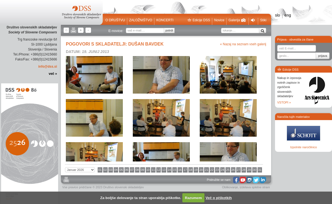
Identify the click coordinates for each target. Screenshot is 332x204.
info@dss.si (47, 66)
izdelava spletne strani (255, 187)
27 (238, 169)
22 (212, 169)
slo (277, 15)
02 (105, 169)
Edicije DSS (198, 20)
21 (206, 169)
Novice (219, 20)
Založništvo (140, 20)
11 (153, 169)
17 (185, 169)
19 (196, 169)
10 (148, 169)
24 (222, 169)
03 (110, 169)
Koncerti (164, 20)
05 (121, 169)
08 (137, 169)
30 (254, 169)
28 (243, 169)
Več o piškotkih (219, 198)
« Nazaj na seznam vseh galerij (243, 44)
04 (116, 169)
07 (132, 169)
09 (142, 169)
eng (287, 15)
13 (163, 169)
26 (233, 169)
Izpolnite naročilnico (303, 147)
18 (190, 169)
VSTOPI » (284, 102)
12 (158, 169)
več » (53, 74)
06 (126, 169)
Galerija (237, 20)
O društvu (115, 20)
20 (201, 169)
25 (227, 169)
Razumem (193, 198)
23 (217, 169)
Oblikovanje (230, 187)
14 (169, 169)
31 (259, 169)
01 (100, 169)
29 (249, 169)
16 (179, 169)
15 (174, 169)
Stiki (263, 20)
